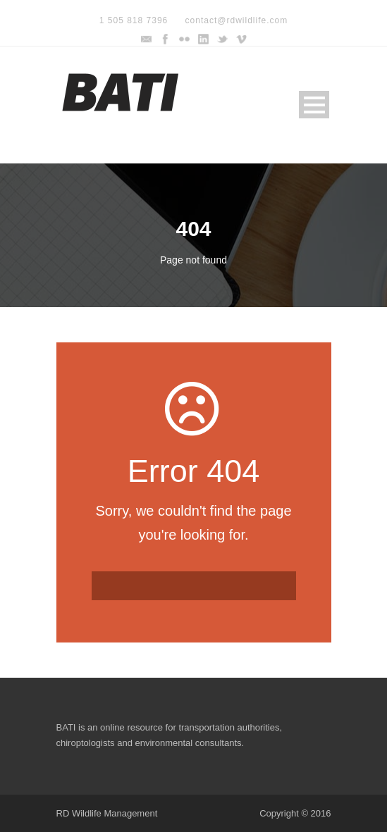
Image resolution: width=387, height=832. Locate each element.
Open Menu (314, 104)
